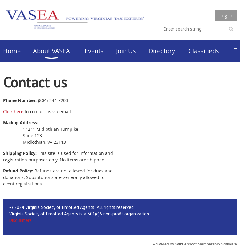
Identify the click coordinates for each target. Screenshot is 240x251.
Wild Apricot (186, 244)
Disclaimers (20, 220)
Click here (13, 111)
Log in (225, 15)
